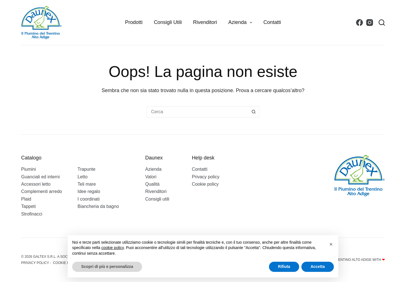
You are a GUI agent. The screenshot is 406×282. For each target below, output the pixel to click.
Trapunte (86, 169)
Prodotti (134, 22)
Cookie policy (205, 184)
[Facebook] (359, 22)
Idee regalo (89, 191)
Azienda (241, 22)
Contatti (272, 22)
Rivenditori (205, 22)
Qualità (152, 184)
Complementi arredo (41, 191)
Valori (150, 176)
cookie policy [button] (113, 247)
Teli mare (87, 184)
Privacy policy (205, 176)
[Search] (382, 22)
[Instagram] (369, 22)
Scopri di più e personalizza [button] (107, 266)
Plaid (26, 199)
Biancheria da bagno (98, 206)
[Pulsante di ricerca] (253, 111)
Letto (83, 176)
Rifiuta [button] (284, 266)
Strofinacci (31, 214)
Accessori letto (35, 184)
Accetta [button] (317, 266)
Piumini (28, 169)
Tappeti (28, 206)
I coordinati (89, 199)
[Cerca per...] (197, 111)
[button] (331, 244)
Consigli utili (168, 22)
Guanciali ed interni (40, 176)
